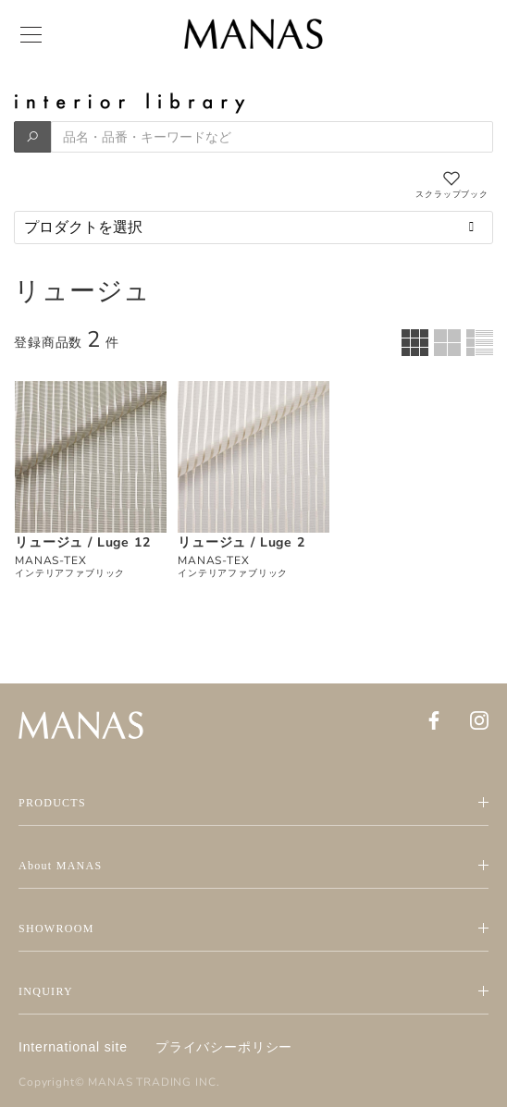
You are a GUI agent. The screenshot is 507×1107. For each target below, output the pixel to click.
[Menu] (29, 35)
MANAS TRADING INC (152, 1082)
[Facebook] (434, 720)
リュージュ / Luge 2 (241, 542)
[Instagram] (479, 720)
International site (73, 1046)
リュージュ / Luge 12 (83, 542)
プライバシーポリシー (223, 1046)
